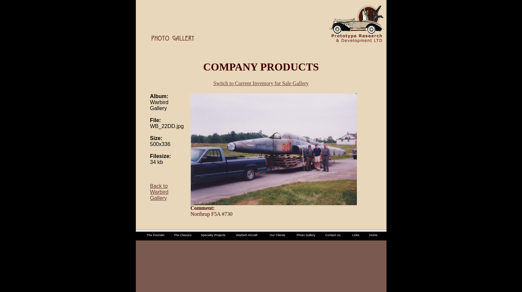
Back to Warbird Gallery (159, 192)
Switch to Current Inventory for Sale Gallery (261, 83)
